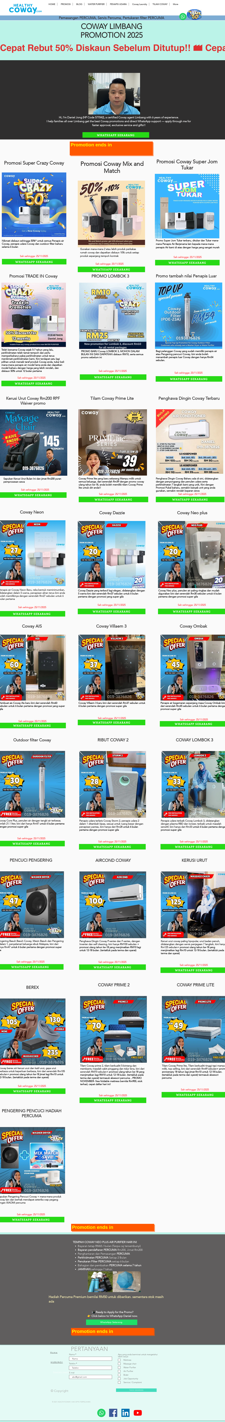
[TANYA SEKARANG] (136, 1390)
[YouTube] (138, 1413)
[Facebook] (113, 1413)
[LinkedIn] (125, 1413)
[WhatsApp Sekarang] (111, 1322)
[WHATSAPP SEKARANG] (190, 499)
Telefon (72, 1363)
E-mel (71, 1373)
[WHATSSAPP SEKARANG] (115, 135)
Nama (72, 1354)
